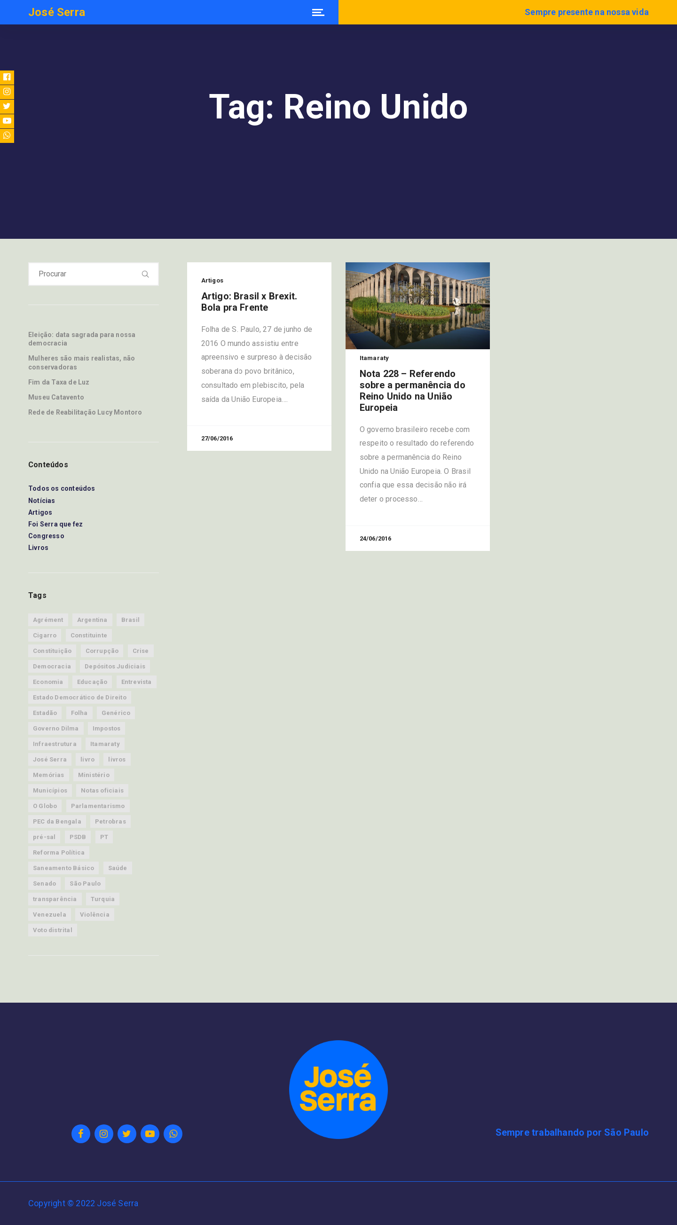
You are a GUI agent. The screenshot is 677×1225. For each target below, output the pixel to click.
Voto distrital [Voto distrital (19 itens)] (52, 930)
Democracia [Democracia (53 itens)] (52, 666)
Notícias (41, 500)
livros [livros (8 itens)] (117, 759)
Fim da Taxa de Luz (59, 382)
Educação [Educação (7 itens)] (92, 681)
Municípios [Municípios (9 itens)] (50, 790)
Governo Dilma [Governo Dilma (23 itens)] (56, 728)
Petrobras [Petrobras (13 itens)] (110, 821)
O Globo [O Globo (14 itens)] (45, 805)
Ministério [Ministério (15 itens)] (94, 774)
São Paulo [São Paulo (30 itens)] (85, 883)
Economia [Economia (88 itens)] (48, 681)
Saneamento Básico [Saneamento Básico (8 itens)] (63, 868)
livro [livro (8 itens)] (87, 759)
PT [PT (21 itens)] (104, 836)
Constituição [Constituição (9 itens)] (52, 650)
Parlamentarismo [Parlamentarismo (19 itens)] (98, 805)
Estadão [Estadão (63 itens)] (45, 712)
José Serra (56, 12)
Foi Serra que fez (55, 524)
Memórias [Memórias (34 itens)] (48, 774)
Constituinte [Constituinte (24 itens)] (89, 635)
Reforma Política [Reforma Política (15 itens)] (59, 852)
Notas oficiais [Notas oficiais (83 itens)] (102, 790)
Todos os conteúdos (61, 488)
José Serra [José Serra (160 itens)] (50, 759)
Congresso (46, 536)
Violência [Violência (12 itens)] (95, 914)
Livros (38, 547)
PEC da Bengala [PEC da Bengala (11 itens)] (57, 821)
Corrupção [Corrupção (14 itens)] (102, 650)
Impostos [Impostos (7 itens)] (107, 728)
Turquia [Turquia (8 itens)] (103, 899)
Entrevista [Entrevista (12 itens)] (136, 681)
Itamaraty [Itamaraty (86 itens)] (105, 743)
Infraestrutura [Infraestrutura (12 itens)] (55, 743)
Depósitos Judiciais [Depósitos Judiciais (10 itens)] (115, 666)
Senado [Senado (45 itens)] (44, 883)
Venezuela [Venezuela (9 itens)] (49, 914)
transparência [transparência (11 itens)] (55, 899)
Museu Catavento (56, 397)
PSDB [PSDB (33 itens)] (78, 836)
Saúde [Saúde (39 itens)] (117, 868)
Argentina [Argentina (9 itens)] (92, 619)
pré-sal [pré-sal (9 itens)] (44, 836)
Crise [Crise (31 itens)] (141, 650)
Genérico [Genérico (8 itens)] (116, 712)
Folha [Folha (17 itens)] (79, 712)
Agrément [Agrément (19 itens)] (48, 619)
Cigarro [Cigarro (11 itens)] (44, 635)
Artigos (40, 512)
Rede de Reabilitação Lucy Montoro (85, 412)
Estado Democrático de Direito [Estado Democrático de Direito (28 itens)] (79, 697)
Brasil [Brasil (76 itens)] (130, 619)
